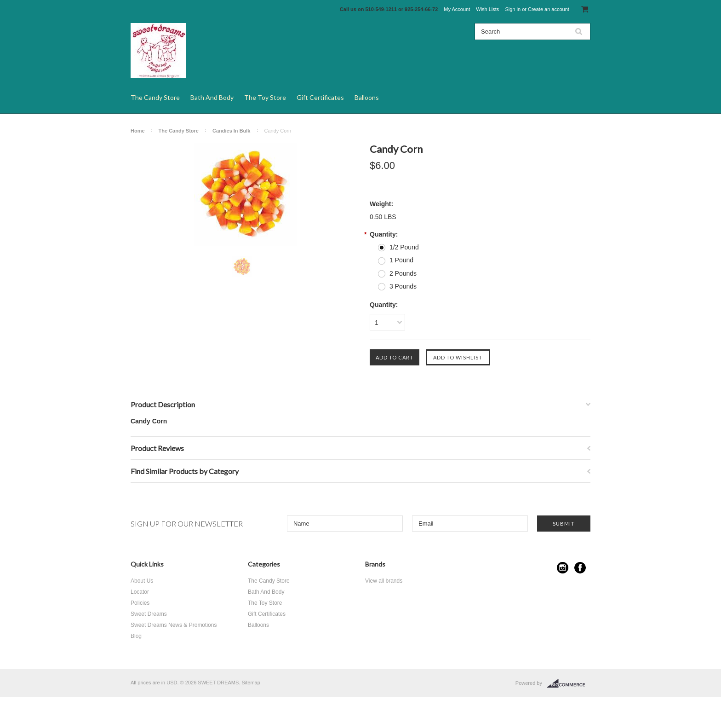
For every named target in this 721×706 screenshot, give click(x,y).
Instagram (562, 567)
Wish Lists (487, 9)
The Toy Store (265, 97)
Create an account (548, 9)
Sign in (513, 9)
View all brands (383, 581)
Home (138, 130)
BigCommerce (568, 683)
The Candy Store (155, 97)
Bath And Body (212, 97)
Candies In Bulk (231, 130)
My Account (457, 9)
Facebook (580, 567)
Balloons (367, 97)
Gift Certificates (320, 97)
